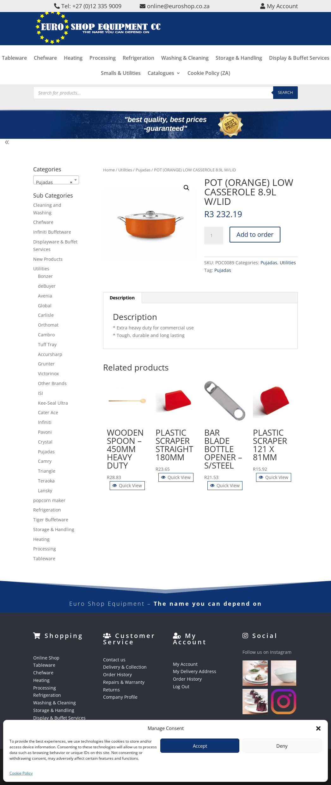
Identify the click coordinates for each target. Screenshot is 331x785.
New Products (48, 259)
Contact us (114, 660)
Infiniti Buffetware (52, 232)
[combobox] (56, 179)
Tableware (14, 68)
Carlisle (46, 315)
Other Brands (52, 383)
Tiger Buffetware (50, 520)
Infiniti (45, 422)
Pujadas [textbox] (54, 182)
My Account (185, 664)
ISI (40, 393)
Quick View (127, 485)
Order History (117, 675)
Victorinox (48, 374)
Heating (73, 68)
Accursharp (50, 354)
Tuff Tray (47, 344)
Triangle (46, 471)
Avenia (45, 296)
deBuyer (47, 286)
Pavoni (45, 432)
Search (285, 92)
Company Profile (120, 697)
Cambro (46, 335)
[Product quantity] (213, 235)
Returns (111, 690)
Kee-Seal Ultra (53, 403)
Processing (102, 68)
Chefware (45, 68)
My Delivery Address (194, 671)
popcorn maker (49, 500)
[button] (318, 728)
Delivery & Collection (125, 667)
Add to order (254, 234)
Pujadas (143, 170)
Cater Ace (48, 412)
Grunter (46, 364)
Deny (282, 746)
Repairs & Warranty (123, 682)
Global (45, 306)
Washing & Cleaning (185, 68)
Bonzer (45, 276)
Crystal (45, 442)
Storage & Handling (239, 68)
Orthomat (48, 325)
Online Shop (46, 658)
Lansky (45, 491)
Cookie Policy (21, 773)
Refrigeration (138, 68)
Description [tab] (122, 298)
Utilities (125, 170)
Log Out (181, 687)
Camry (45, 461)
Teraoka (46, 481)
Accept (200, 746)
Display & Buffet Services (299, 68)
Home (109, 170)
